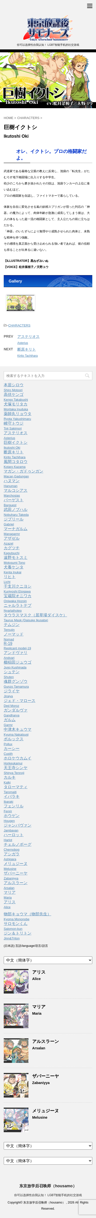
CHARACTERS (19, 325)
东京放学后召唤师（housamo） (47, 1186)
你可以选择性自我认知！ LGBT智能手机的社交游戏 (48, 1195)
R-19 (17, 645)
